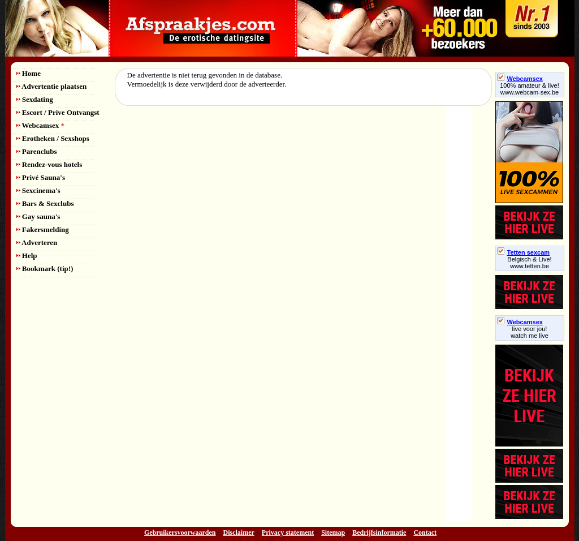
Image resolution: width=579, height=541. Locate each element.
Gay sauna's (38, 216)
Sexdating (34, 99)
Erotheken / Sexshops (52, 138)
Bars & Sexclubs (45, 203)
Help (26, 255)
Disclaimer (238, 532)
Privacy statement (288, 532)
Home (28, 73)
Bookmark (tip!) (45, 268)
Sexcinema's (38, 190)
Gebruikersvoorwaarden (180, 532)
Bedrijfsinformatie (379, 532)
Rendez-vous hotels (49, 164)
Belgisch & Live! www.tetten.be (529, 262)
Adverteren (37, 242)
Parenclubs (36, 151)
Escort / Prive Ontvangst (58, 112)
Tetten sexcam (523, 252)
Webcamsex (40, 125)
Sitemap (333, 532)
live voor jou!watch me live (529, 332)
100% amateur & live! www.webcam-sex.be (529, 89)
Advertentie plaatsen (51, 86)
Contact (425, 532)
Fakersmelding (42, 229)
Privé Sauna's (40, 177)
